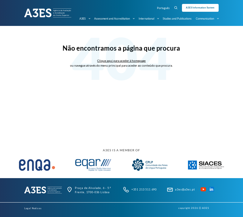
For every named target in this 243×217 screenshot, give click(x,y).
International (149, 19)
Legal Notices (33, 208)
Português (163, 8)
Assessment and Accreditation (114, 19)
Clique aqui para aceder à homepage (121, 60)
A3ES (84, 19)
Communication (207, 19)
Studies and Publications (177, 18)
